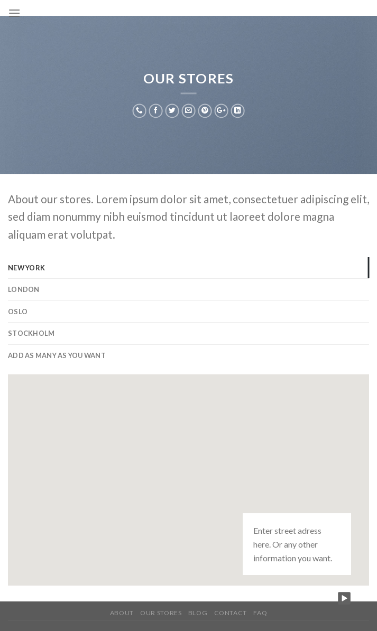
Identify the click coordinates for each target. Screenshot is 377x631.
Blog (197, 613)
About (122, 613)
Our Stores (160, 613)
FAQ (260, 613)
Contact (230, 613)
